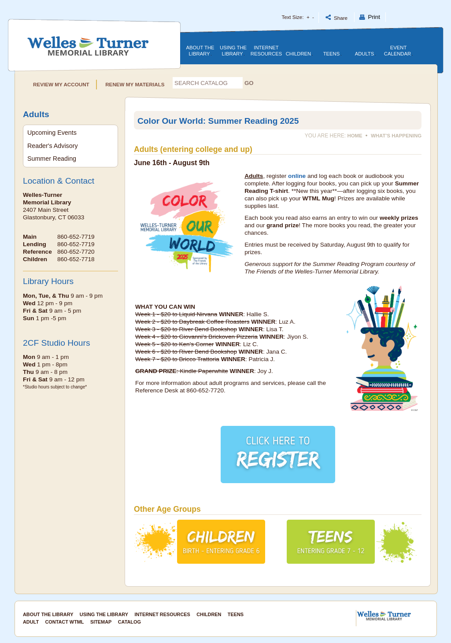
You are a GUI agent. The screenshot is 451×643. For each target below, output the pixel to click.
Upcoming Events (52, 132)
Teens (332, 53)
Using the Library (104, 614)
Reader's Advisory (52, 145)
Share (336, 18)
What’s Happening (396, 135)
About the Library (200, 50)
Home (354, 135)
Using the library (233, 50)
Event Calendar (398, 50)
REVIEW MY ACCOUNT (62, 84)
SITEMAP (100, 622)
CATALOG (129, 622)
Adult (31, 622)
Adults (365, 53)
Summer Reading (51, 158)
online (297, 176)
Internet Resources (266, 51)
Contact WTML (64, 622)
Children (299, 53)
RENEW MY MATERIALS (134, 84)
